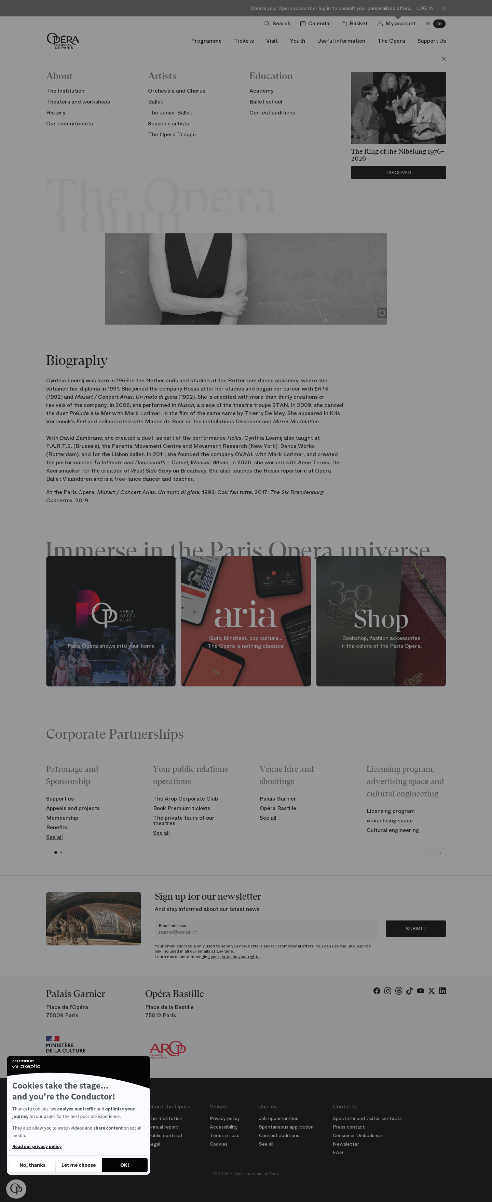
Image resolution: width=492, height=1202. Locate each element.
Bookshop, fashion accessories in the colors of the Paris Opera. (381, 642)
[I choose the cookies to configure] (78, 1165)
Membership (62, 818)
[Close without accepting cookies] (32, 1165)
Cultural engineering (393, 830)
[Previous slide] (426, 853)
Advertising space (390, 820)
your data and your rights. (235, 957)
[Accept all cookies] (125, 1165)
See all (54, 837)
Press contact (349, 1126)
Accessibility (224, 1126)
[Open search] (278, 23)
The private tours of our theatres (184, 820)
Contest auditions (279, 1135)
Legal (154, 1143)
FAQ (338, 1152)
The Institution (165, 1118)
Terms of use (225, 1135)
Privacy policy (225, 1118)
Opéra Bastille (278, 808)
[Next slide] (440, 853)
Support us (60, 799)
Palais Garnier (278, 799)
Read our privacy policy (37, 1147)
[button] (16, 1189)
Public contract (165, 1135)
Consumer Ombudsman (358, 1135)
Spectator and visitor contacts (367, 1118)
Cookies (219, 1143)
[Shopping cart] (355, 23)
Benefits (57, 827)
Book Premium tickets (181, 808)
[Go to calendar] (317, 23)
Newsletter (346, 1143)
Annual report (163, 1126)
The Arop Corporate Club (185, 799)
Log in (425, 8)
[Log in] (398, 23)
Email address (172, 925)
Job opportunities (278, 1118)
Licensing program (391, 811)
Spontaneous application (286, 1126)
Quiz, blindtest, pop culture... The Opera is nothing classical (246, 642)
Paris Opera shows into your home (111, 646)
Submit (416, 928)
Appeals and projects (73, 808)
